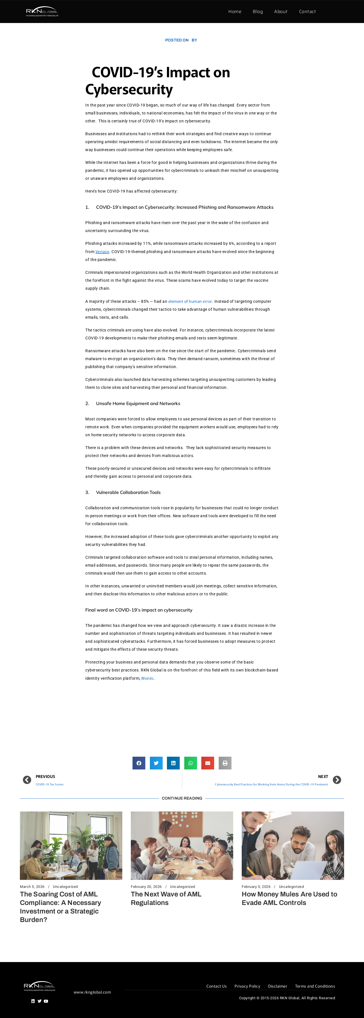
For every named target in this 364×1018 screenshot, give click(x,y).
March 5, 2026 (32, 887)
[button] (139, 763)
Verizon (102, 251)
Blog (258, 11)
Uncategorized (65, 887)
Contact (307, 11)
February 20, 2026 (146, 887)
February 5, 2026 (256, 887)
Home (234, 11)
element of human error (190, 301)
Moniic (147, 678)
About (281, 11)
